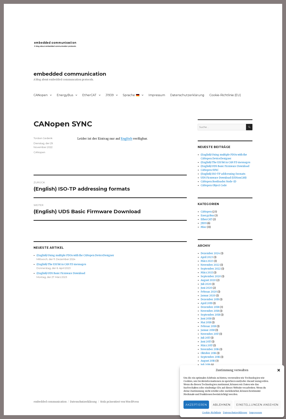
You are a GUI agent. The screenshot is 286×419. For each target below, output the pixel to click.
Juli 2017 (205, 337)
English (126, 138)
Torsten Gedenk (43, 138)
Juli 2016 (205, 364)
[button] (279, 370)
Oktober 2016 (208, 353)
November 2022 (210, 264)
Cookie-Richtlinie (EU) (225, 95)
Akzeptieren (196, 404)
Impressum (255, 412)
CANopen (41, 95)
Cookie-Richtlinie (211, 412)
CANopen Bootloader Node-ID (218, 181)
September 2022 (211, 268)
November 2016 (210, 349)
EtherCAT (89, 95)
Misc (203, 227)
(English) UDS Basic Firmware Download (60, 273)
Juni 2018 (206, 318)
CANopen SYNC (210, 170)
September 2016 (210, 357)
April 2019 (206, 303)
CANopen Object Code (214, 185)
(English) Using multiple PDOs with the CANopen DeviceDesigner (75, 255)
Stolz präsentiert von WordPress (119, 401)
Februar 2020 (209, 291)
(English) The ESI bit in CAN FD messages (61, 264)
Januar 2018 (208, 330)
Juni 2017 (206, 341)
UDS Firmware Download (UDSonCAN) (223, 177)
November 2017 (210, 333)
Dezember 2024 (210, 253)
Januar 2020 (208, 295)
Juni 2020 (206, 287)
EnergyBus (65, 95)
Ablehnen (222, 404)
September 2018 (210, 314)
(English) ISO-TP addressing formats (223, 173)
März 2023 (207, 261)
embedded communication (70, 74)
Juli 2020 (206, 284)
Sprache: (131, 95)
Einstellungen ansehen (257, 404)
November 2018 (210, 310)
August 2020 (208, 280)
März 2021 (207, 272)
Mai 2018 (206, 322)
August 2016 (208, 360)
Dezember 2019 (210, 299)
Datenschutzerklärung (235, 412)
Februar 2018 (208, 326)
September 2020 (211, 276)
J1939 (110, 95)
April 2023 (207, 257)
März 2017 (206, 345)
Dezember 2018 (210, 307)
